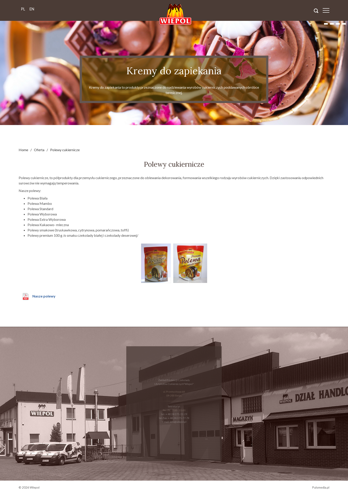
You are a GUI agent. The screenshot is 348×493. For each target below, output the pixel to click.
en (32, 9)
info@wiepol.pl (177, 420)
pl (23, 9)
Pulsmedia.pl (320, 487)
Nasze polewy (43, 296)
